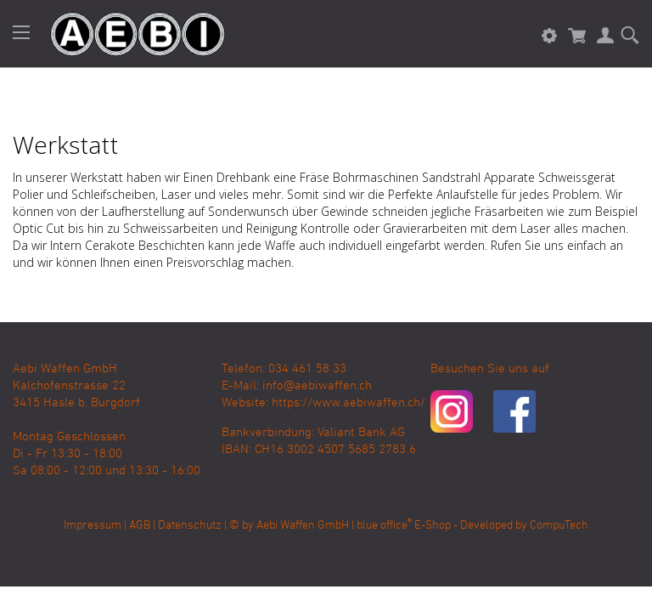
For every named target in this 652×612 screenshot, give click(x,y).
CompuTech (559, 525)
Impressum (92, 525)
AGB (139, 525)
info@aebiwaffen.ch (317, 386)
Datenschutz (190, 525)
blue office (384, 525)
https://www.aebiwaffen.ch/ (348, 403)
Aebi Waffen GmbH (302, 525)
